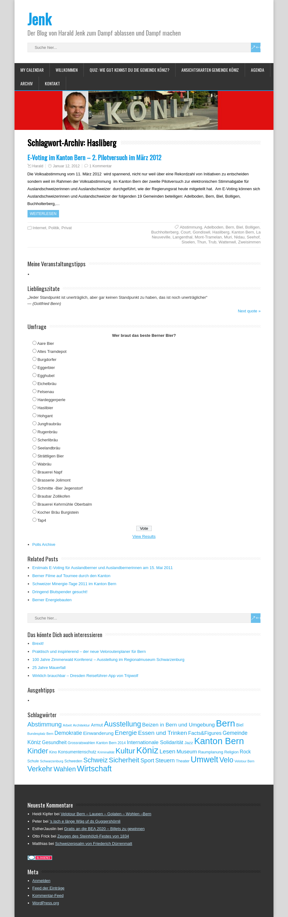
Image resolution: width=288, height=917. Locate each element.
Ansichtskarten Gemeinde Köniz (210, 69)
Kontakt (52, 83)
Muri (228, 237)
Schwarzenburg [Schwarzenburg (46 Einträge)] (51, 761)
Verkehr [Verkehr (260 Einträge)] (40, 769)
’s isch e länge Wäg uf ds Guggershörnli (85, 821)
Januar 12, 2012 (66, 166)
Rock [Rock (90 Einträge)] (245, 751)
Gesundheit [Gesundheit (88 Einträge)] (54, 742)
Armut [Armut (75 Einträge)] (97, 724)
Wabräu (44, 464)
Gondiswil (201, 232)
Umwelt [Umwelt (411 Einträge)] (204, 759)
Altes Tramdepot (51, 351)
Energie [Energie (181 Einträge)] (126, 732)
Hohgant (45, 416)
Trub (212, 242)
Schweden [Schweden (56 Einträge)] (73, 761)
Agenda (257, 69)
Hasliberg (220, 232)
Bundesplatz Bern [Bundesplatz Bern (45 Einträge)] (40, 733)
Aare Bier (45, 343)
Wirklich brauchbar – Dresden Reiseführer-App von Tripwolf (85, 675)
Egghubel (45, 375)
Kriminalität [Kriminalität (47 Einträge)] (106, 752)
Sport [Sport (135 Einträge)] (147, 760)
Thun (201, 242)
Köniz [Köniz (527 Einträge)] (147, 750)
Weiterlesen (43, 214)
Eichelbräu (46, 383)
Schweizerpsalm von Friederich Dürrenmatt (93, 843)
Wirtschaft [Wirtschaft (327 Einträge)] (94, 768)
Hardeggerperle (51, 399)
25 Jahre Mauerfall (49, 667)
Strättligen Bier (50, 456)
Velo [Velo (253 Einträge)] (226, 760)
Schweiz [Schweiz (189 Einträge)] (95, 760)
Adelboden (213, 227)
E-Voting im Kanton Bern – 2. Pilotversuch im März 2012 (94, 157)
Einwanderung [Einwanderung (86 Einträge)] (98, 733)
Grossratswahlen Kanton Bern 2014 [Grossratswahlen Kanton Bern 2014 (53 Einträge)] (97, 743)
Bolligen (252, 227)
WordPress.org (45, 903)
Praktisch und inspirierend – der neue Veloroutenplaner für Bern (89, 651)
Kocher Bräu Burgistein (58, 512)
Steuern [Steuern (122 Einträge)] (165, 760)
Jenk (39, 19)
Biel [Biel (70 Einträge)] (239, 724)
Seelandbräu (48, 448)
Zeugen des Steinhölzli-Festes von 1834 (93, 836)
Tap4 (41, 520)
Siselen (188, 242)
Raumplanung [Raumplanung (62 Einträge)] (210, 752)
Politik (54, 227)
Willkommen (67, 69)
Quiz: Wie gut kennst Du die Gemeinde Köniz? (129, 69)
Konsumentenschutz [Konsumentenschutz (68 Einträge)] (77, 752)
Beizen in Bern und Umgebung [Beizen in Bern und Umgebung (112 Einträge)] (178, 725)
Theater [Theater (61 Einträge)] (182, 761)
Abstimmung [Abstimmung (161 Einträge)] (45, 724)
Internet (39, 227)
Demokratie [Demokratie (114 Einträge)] (68, 733)
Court (186, 232)
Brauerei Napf (49, 472)
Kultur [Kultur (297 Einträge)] (125, 751)
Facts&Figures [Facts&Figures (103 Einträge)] (205, 733)
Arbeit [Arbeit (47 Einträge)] (67, 725)
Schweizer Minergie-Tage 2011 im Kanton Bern (74, 583)
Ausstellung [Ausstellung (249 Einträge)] (122, 724)
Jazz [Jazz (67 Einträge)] (188, 742)
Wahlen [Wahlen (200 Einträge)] (64, 769)
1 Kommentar (100, 166)
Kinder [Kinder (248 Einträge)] (38, 751)
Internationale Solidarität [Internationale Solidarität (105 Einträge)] (155, 742)
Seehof (253, 237)
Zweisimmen (249, 242)
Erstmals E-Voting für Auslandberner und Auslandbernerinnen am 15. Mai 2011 (102, 567)
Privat (66, 227)
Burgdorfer (46, 359)
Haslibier (45, 407)
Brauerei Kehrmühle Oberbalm (64, 504)
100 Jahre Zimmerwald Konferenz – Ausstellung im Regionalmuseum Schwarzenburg (108, 659)
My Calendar (32, 69)
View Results (144, 536)
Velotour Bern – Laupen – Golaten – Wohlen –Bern (106, 814)
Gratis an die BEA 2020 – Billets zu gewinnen (104, 828)
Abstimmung (191, 227)
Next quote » (249, 311)
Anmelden (41, 880)
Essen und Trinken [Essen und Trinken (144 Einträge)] (162, 733)
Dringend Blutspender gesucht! (60, 591)
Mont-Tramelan (208, 237)
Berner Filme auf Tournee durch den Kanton (71, 575)
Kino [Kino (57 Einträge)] (53, 752)
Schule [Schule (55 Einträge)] (33, 761)
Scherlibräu (47, 440)
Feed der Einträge (48, 888)
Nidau (239, 237)
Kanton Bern (242, 232)
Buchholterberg (164, 232)
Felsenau (45, 391)
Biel (239, 227)
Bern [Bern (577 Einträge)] (225, 723)
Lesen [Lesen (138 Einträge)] (167, 751)
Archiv (26, 83)
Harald (37, 166)
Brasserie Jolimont (53, 480)
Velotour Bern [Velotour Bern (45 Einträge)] (245, 761)
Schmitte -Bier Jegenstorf (60, 488)
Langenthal (182, 237)
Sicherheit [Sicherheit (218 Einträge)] (124, 760)
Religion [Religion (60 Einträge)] (231, 752)
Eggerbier (46, 367)
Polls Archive (43, 544)
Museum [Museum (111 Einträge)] (186, 751)
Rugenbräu (47, 432)
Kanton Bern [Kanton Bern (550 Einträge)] (219, 741)
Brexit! (38, 643)
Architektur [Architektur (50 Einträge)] (81, 725)
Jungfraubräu (49, 424)
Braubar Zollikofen (53, 496)
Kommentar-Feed (48, 895)
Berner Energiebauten (52, 600)
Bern (230, 227)
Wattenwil (227, 242)
